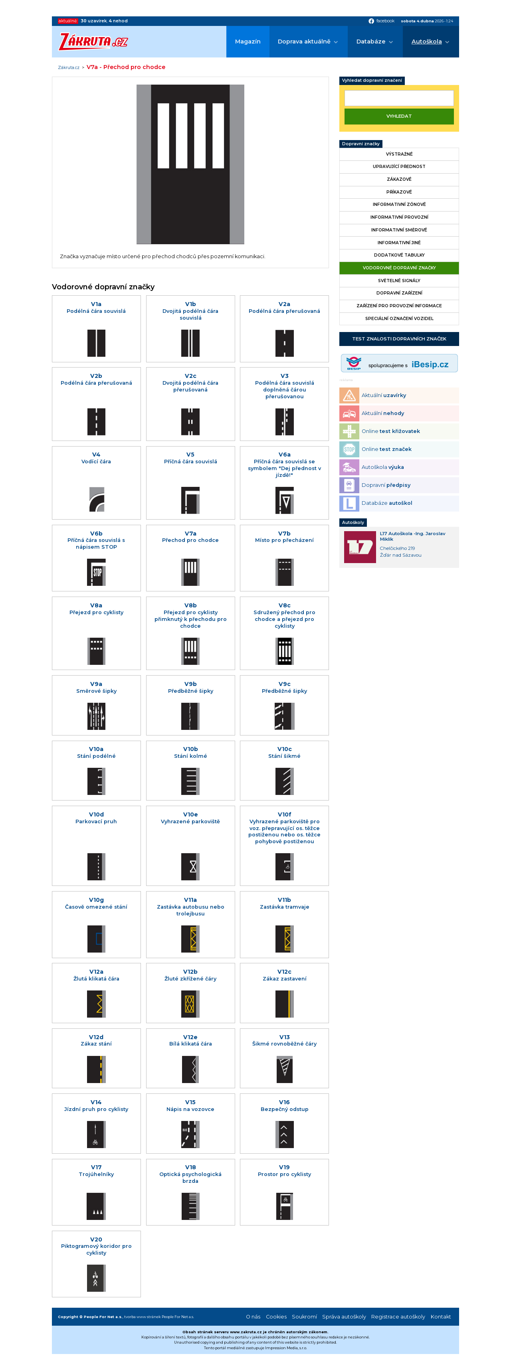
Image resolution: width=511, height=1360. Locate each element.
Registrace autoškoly (398, 1317)
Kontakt (441, 1317)
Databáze (371, 41)
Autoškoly (353, 522)
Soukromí (304, 1317)
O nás (253, 1317)
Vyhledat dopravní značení (372, 80)
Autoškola (427, 41)
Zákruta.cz (68, 68)
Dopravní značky (361, 143)
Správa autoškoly (344, 1317)
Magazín (248, 41)
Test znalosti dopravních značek (399, 339)
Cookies (276, 1317)
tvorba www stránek (142, 1317)
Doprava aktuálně (304, 41)
